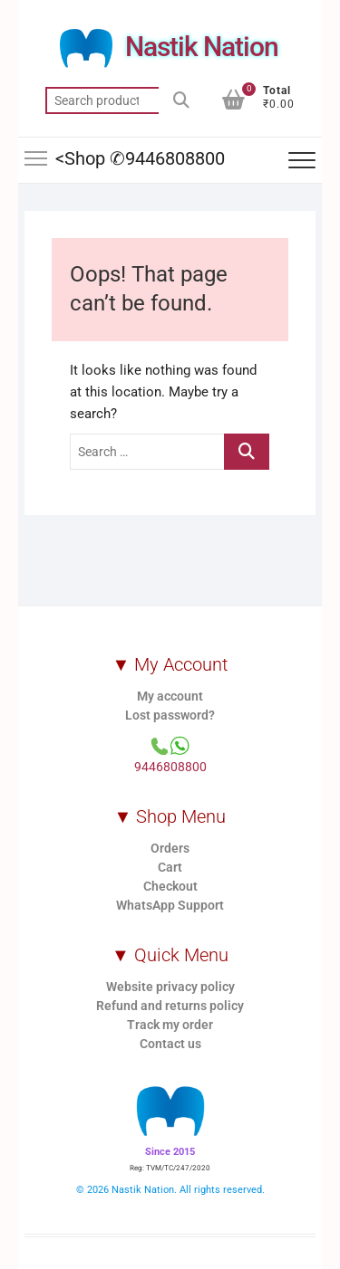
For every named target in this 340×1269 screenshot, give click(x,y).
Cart (170, 867)
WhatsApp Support (170, 905)
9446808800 (170, 766)
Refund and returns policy (170, 1005)
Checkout (170, 886)
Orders (170, 848)
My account (170, 696)
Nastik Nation (201, 46)
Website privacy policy (170, 986)
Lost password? (170, 715)
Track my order (170, 1024)
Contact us (170, 1043)
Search (181, 100)
